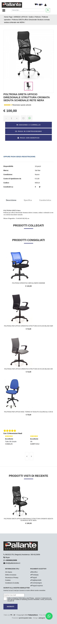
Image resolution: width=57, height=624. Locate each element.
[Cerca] (27, 10)
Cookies (8, 580)
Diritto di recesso (10, 575)
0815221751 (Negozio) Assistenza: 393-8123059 (22, 554)
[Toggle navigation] (4, 10)
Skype (7, 557)
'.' (3, 487)
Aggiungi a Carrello (28, 125)
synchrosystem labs (25, 618)
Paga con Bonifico (28, 138)
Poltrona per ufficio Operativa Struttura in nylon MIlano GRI (28, 369)
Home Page (8, 17)
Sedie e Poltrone (35, 17)
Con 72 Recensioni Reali (12, 433)
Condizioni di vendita (12, 583)
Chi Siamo (8, 572)
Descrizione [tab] (11, 200)
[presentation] (27, 456)
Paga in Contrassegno (28, 131)
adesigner (42, 618)
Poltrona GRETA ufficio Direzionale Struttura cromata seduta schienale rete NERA (28, 519)
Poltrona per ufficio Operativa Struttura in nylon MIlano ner (28, 326)
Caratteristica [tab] (45, 200)
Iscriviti (10, 606)
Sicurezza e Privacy (11, 577)
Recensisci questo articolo (22, 105)
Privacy (31, 598)
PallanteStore (33, 615)
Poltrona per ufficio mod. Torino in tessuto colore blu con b (28, 412)
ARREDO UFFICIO (21, 17)
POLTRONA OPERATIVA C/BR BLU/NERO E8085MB (28, 283)
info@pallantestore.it (13, 563)
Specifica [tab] (28, 200)
